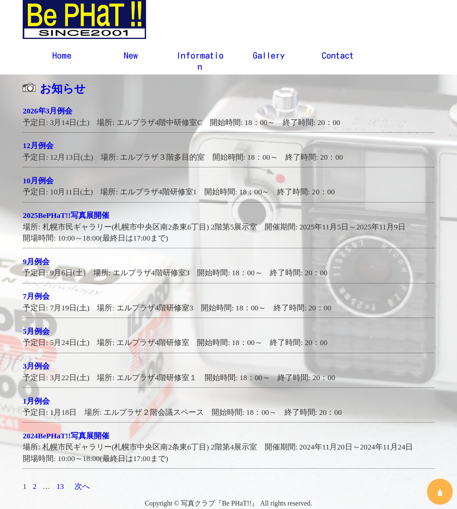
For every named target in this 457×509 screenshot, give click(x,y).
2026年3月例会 (47, 112)
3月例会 (36, 367)
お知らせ (63, 90)
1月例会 (36, 402)
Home (62, 57)
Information (200, 62)
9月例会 (36, 263)
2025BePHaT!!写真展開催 (66, 217)
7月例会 (36, 298)
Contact (338, 57)
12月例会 (38, 147)
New (131, 57)
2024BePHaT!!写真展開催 (66, 437)
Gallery (269, 57)
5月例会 (36, 333)
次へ (82, 488)
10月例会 (38, 182)
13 (60, 488)
